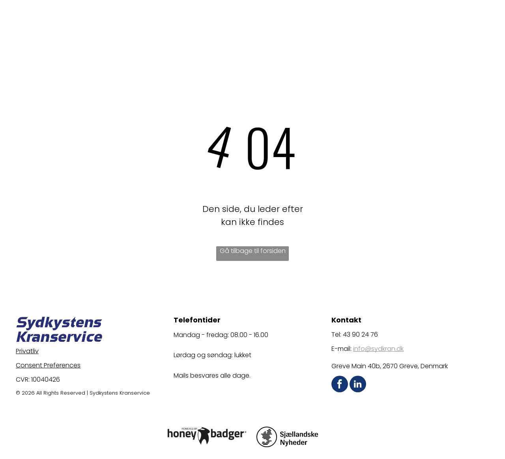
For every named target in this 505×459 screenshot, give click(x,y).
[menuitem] (184, 18)
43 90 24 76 (360, 334)
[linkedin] (358, 385)
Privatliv (27, 351)
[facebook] (339, 385)
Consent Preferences (48, 365)
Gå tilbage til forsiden (253, 250)
